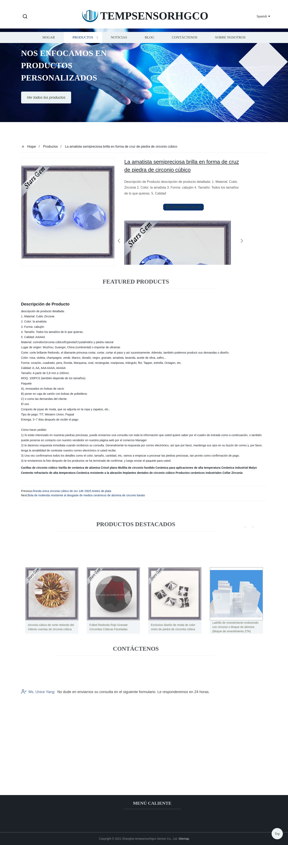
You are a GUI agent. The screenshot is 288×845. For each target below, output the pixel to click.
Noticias (119, 42)
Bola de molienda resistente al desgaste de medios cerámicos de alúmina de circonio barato (86, 495)
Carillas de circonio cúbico (39, 467)
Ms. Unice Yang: (38, 708)
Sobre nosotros (230, 42)
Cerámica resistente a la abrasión (99, 472)
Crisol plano (109, 467)
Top (277, 832)
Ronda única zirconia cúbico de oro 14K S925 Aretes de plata (72, 491)
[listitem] (144, 239)
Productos (83, 42)
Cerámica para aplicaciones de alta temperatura (187, 467)
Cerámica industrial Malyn (239, 467)
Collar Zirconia (232, 472)
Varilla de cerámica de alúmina (79, 467)
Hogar (48, 42)
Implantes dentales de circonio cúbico (149, 472)
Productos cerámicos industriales (198, 472)
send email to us (183, 207)
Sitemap (184, 838)
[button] (25, 17)
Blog (149, 42)
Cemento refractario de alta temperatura (48, 472)
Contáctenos (184, 42)
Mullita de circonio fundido (136, 467)
